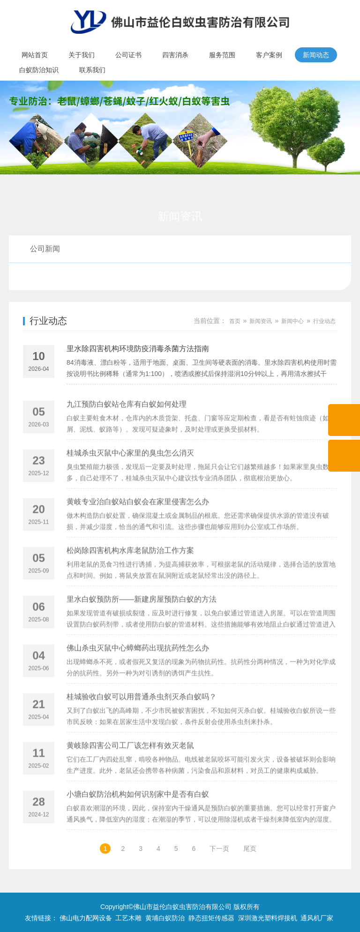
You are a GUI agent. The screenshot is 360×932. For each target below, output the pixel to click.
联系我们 (92, 70)
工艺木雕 (128, 918)
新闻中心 (292, 321)
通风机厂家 (316, 918)
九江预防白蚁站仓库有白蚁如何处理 (127, 424)
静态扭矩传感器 (211, 918)
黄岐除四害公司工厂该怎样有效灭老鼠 (130, 766)
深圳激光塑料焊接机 (267, 918)
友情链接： (41, 918)
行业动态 (45, 276)
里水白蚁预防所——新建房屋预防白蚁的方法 (142, 620)
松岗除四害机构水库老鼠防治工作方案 (130, 571)
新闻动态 (316, 55)
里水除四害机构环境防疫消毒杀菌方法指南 (138, 350)
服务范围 (222, 55)
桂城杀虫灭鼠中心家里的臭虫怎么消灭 (130, 473)
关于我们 (81, 55)
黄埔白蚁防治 (165, 918)
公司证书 (128, 55)
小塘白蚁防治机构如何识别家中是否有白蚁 (138, 815)
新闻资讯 (260, 321)
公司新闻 (45, 249)
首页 (234, 321)
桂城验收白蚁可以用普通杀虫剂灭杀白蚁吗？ (142, 717)
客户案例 (269, 55)
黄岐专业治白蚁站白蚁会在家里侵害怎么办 (138, 522)
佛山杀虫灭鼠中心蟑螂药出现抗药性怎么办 (138, 668)
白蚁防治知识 (39, 70)
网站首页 (35, 55)
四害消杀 (175, 55)
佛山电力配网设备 (86, 918)
